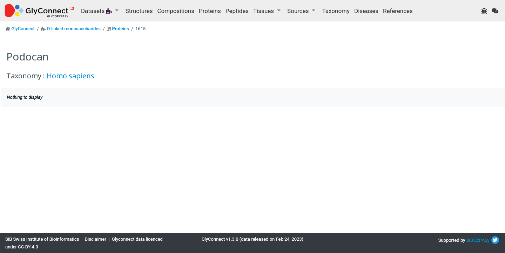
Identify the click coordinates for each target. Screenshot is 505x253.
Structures (139, 10)
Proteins (210, 10)
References (398, 10)
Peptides (237, 10)
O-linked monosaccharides (73, 28)
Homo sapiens (70, 75)
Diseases (366, 10)
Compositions (175, 10)
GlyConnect (22, 28)
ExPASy (482, 240)
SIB (469, 240)
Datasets (97, 10)
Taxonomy (336, 10)
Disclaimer (95, 239)
